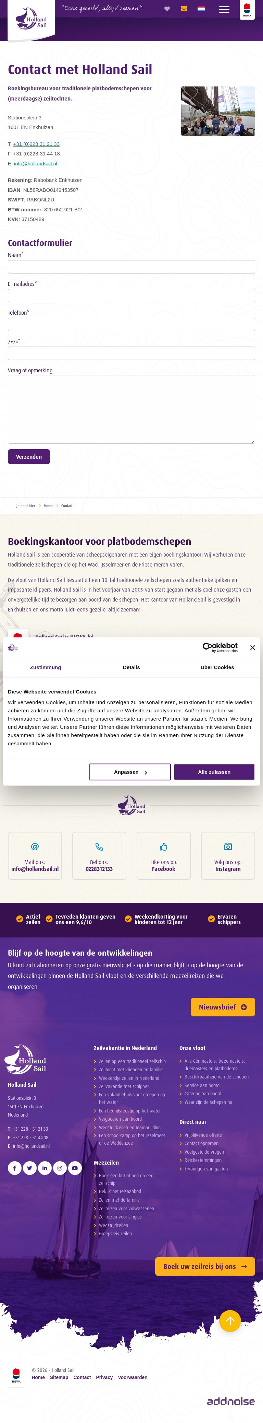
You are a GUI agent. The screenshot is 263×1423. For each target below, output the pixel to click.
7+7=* (14, 341)
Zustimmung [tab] (45, 667)
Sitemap (59, 1379)
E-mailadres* (22, 283)
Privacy (104, 1379)
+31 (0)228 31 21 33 (36, 144)
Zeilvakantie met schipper (124, 1088)
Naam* (16, 255)
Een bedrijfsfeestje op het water (130, 1112)
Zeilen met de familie (119, 1202)
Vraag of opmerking (30, 370)
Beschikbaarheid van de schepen (217, 1079)
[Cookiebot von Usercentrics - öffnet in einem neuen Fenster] (208, 647)
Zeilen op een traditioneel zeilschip (132, 1063)
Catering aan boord (203, 1095)
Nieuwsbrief (223, 1008)
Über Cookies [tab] (217, 667)
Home (48, 505)
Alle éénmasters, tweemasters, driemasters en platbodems (215, 1066)
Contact (66, 505)
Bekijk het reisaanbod (120, 1193)
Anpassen (130, 772)
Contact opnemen (201, 1145)
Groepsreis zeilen (115, 1235)
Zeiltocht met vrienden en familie (131, 1071)
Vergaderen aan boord (120, 1121)
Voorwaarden (133, 1379)
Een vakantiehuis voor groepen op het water (132, 1100)
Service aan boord (202, 1087)
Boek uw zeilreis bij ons (205, 1268)
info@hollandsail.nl (35, 163)
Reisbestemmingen (203, 1162)
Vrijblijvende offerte (203, 1137)
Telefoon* (18, 312)
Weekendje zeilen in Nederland (129, 1080)
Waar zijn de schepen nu (208, 1104)
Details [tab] (131, 667)
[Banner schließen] (252, 647)
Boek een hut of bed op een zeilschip (126, 1181)
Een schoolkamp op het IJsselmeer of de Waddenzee (132, 1141)
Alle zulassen (214, 772)
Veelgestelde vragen (204, 1153)
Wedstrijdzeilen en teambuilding (130, 1129)
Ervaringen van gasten (206, 1171)
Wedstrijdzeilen (113, 1227)
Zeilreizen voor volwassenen (126, 1210)
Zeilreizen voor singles (120, 1219)
